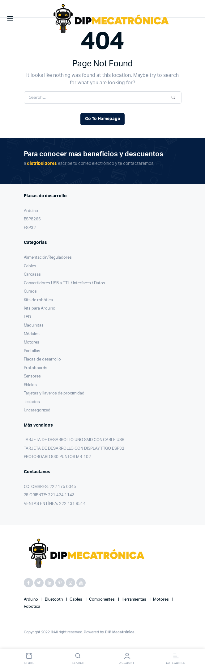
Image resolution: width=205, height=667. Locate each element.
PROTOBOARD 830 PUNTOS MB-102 (57, 457)
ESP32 (30, 228)
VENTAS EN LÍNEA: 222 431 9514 (55, 504)
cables (76, 600)
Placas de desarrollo (42, 359)
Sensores (32, 376)
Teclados (32, 402)
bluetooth (54, 600)
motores (161, 600)
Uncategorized (37, 410)
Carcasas (32, 275)
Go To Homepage (102, 119)
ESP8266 (32, 219)
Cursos (30, 292)
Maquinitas (34, 325)
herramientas (134, 600)
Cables (30, 266)
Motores (32, 342)
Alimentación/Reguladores (48, 258)
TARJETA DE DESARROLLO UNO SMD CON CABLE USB (74, 440)
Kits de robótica (38, 300)
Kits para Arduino (40, 308)
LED (27, 317)
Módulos (32, 334)
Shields (30, 385)
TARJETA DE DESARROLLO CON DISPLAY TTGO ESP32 (74, 449)
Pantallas (32, 351)
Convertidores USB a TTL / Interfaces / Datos (64, 283)
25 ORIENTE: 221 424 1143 (49, 495)
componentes (102, 600)
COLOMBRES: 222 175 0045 (50, 487)
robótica (32, 607)
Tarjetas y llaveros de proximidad (54, 393)
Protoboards (36, 368)
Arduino (31, 211)
